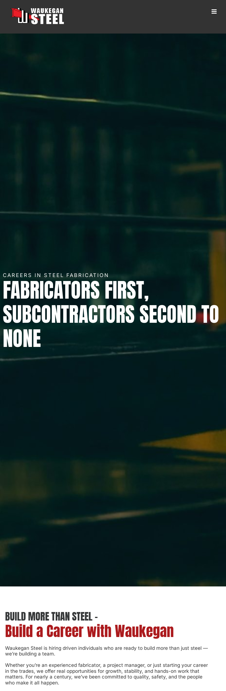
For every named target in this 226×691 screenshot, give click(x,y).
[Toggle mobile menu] (214, 11)
